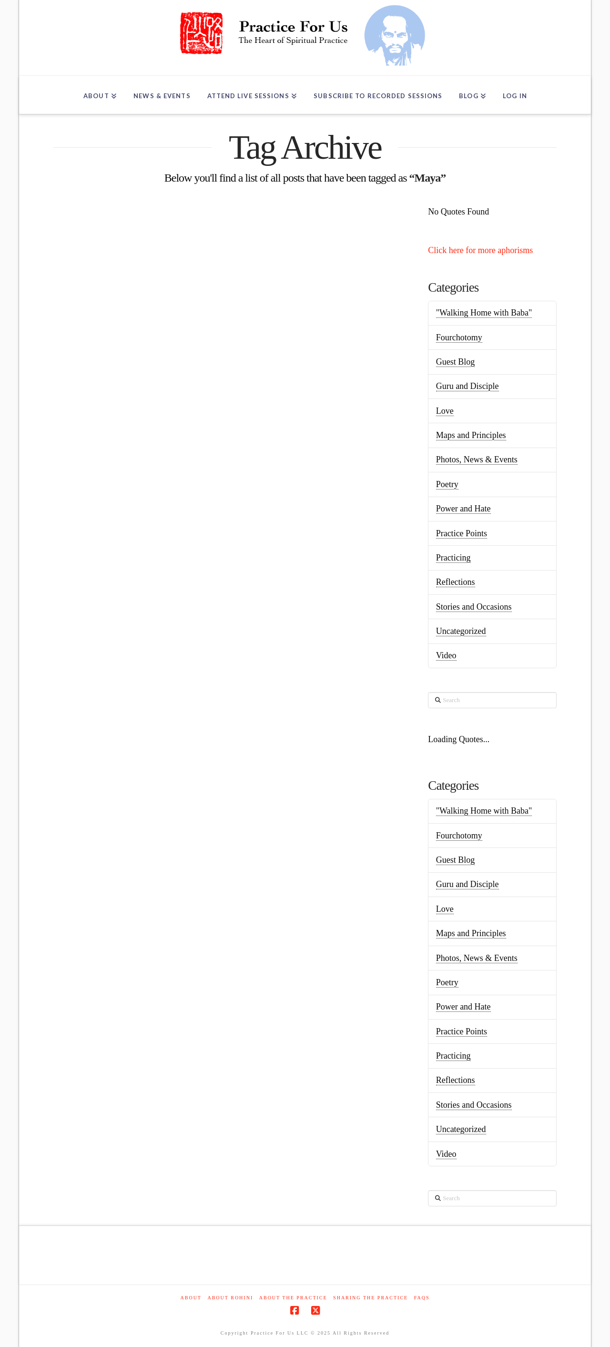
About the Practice (293, 1297)
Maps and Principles (471, 435)
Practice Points (461, 533)
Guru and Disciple (467, 386)
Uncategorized (461, 631)
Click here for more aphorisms (480, 250)
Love (445, 411)
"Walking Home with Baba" (484, 312)
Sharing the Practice (370, 1297)
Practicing (453, 557)
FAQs (422, 1297)
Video (446, 655)
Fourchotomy (459, 337)
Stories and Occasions (474, 607)
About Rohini (230, 1297)
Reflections (455, 582)
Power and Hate (463, 508)
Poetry (447, 484)
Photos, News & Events (477, 459)
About (191, 1297)
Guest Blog (455, 362)
